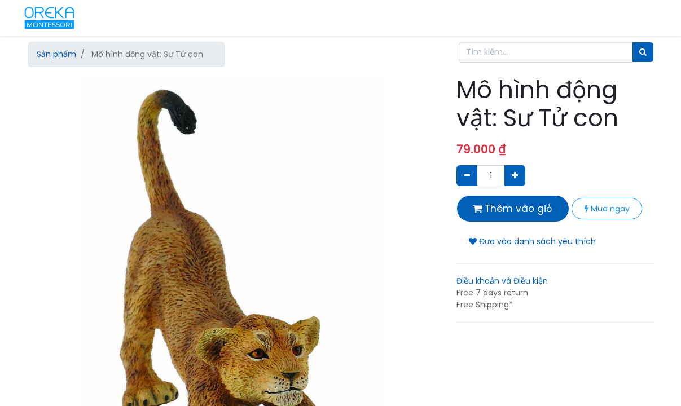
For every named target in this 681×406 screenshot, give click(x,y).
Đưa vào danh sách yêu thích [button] (532, 241)
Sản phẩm (56, 54)
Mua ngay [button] (607, 208)
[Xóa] (466, 175)
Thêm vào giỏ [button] (512, 208)
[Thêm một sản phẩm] (514, 175)
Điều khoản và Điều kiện (502, 280)
